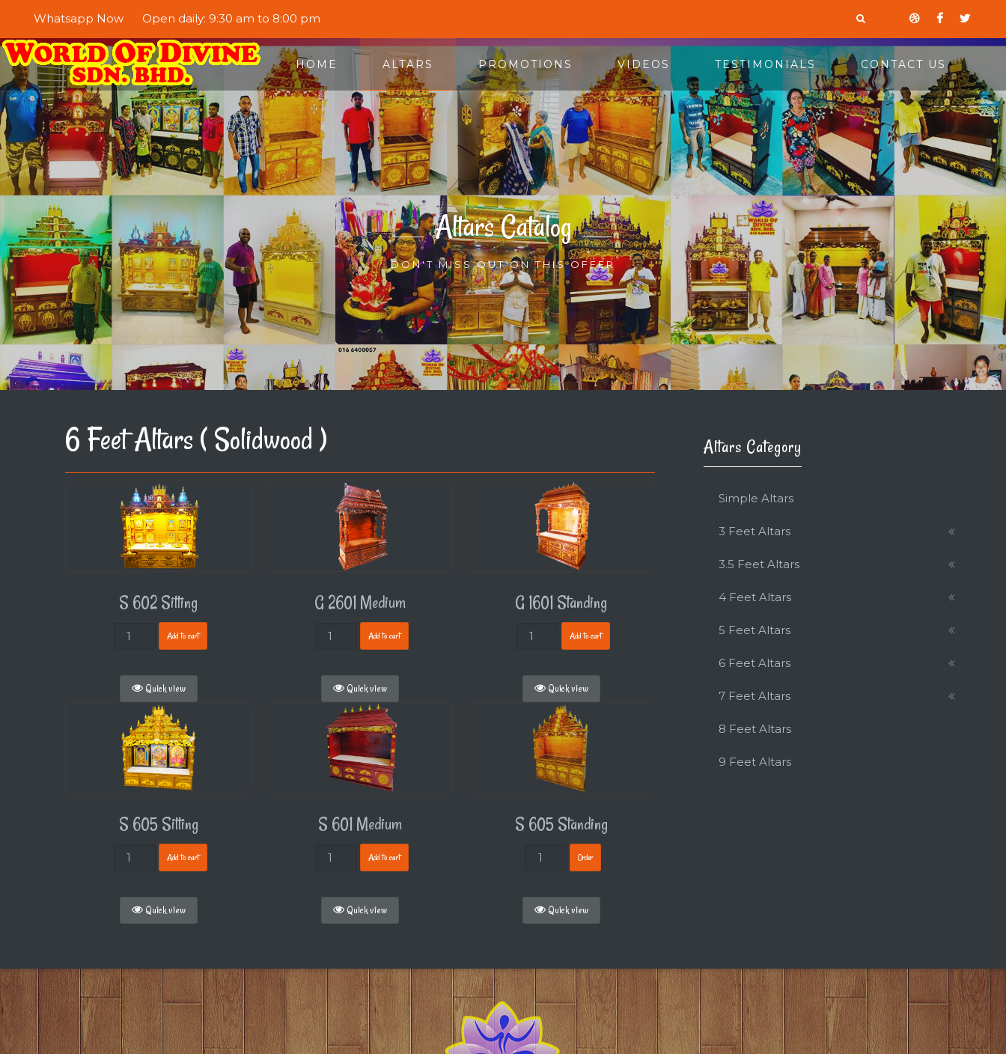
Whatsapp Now (79, 18)
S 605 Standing (561, 824)
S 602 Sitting (158, 602)
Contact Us (903, 64)
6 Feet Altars (754, 663)
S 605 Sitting (158, 824)
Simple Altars (756, 498)
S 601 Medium (360, 824)
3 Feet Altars (754, 531)
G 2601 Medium (360, 602)
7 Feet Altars (754, 696)
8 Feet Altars (755, 729)
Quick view (159, 688)
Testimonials (765, 64)
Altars (407, 64)
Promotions (525, 64)
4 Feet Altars (755, 597)
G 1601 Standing (561, 602)
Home (317, 64)
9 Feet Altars (755, 762)
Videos (644, 64)
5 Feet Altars (754, 630)
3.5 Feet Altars (759, 564)
